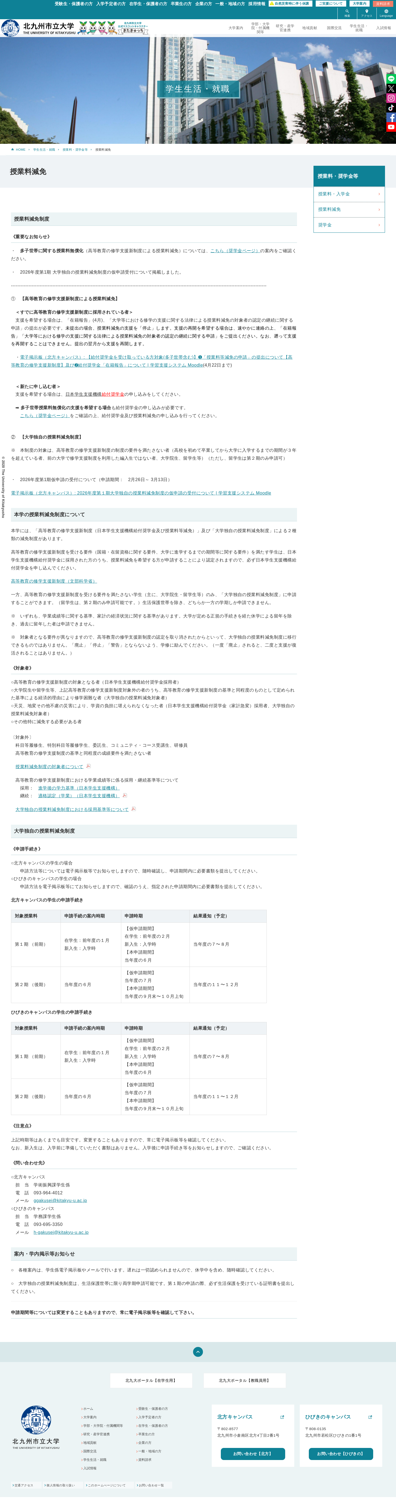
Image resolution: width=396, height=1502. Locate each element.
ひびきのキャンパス (328, 1417)
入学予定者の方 (111, 3)
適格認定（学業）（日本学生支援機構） (79, 795)
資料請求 (383, 4)
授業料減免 (329, 209)
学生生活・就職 (359, 28)
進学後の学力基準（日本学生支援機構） (79, 788)
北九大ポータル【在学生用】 (151, 1380)
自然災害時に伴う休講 (292, 3)
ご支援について (331, 3)
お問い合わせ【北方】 (253, 1454)
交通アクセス (24, 1490)
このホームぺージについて (120, 1490)
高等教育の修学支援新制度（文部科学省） (54, 581)
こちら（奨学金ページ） (235, 250)
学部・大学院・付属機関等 (260, 28)
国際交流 (334, 28)
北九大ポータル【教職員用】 (245, 1380)
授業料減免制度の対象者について (49, 766)
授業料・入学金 (334, 194)
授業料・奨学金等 (75, 149)
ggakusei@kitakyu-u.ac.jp (60, 1200)
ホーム (89, 1409)
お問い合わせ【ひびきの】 (341, 1454)
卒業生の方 (181, 3)
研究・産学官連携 (285, 28)
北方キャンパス (235, 1417)
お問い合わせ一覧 (170, 1490)
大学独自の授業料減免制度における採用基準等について (72, 809)
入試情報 (383, 28)
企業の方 (203, 3)
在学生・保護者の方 (148, 3)
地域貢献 (309, 28)
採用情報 (256, 3)
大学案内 (360, 3)
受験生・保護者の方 (74, 3)
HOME (21, 149)
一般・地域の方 (230, 3)
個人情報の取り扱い (67, 1490)
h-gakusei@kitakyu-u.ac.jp (61, 1232)
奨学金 (325, 225)
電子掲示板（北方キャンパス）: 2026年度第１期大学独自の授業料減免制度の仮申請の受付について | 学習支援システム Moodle (141, 493)
